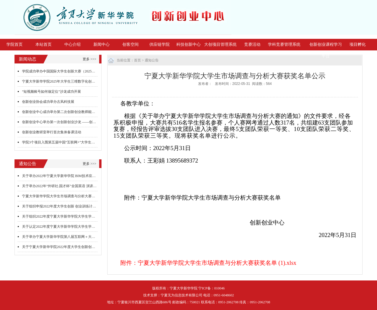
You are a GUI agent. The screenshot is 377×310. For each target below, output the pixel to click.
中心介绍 (72, 44)
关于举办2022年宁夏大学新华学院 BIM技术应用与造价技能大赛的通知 (76, 176)
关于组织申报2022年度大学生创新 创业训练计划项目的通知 (67, 206)
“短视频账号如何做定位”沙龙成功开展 (51, 92)
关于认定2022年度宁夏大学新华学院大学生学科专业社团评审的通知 (74, 227)
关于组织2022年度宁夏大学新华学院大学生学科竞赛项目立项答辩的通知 (77, 216)
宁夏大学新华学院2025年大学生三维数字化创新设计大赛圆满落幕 (72, 81)
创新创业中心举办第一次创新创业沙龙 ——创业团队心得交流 (69, 122)
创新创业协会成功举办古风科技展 (48, 102)
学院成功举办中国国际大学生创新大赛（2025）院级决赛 (65, 71)
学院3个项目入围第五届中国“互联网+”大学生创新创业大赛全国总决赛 (76, 142)
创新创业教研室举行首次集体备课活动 (51, 132)
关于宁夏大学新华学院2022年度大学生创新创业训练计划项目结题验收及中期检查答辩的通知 (93, 247)
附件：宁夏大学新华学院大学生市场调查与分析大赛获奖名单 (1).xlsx (208, 263)
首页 (137, 60)
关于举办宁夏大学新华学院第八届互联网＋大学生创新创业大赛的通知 (76, 237)
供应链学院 (159, 44)
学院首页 (14, 44)
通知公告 (152, 60)
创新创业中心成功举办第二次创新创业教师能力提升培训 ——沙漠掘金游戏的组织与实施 (90, 112)
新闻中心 (101, 44)
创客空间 (130, 44)
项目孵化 (357, 44)
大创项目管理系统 (220, 44)
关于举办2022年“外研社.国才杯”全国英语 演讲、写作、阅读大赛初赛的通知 (80, 186)
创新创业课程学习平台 (325, 50)
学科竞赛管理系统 (284, 44)
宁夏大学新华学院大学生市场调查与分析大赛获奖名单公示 (67, 196)
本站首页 (43, 44)
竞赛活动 (252, 44)
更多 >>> (89, 59)
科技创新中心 (188, 44)
